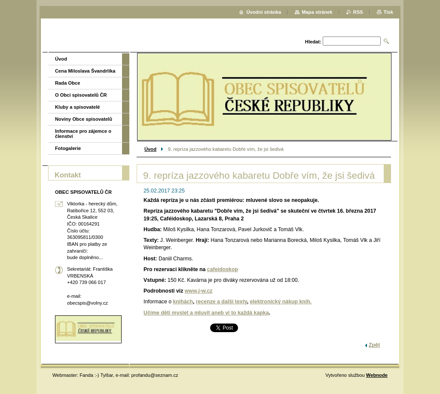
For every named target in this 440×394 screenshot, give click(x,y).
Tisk (388, 12)
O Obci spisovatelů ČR (81, 95)
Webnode (377, 375)
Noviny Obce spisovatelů (83, 119)
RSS (358, 12)
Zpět (374, 345)
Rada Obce (67, 83)
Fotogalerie (68, 148)
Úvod (150, 149)
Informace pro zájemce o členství (83, 133)
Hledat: (313, 41)
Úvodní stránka (263, 12)
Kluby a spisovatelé (77, 107)
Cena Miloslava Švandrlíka (85, 70)
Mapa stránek (317, 12)
